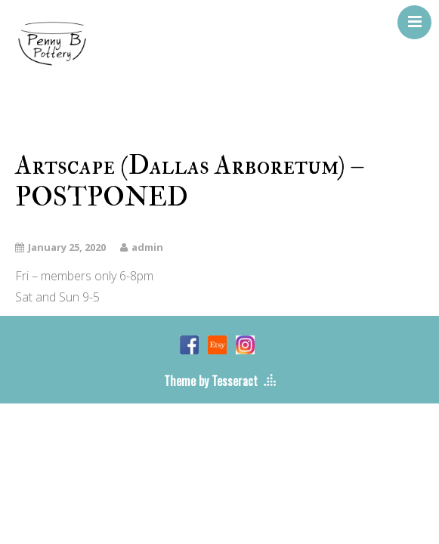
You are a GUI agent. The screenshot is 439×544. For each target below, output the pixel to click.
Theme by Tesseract (211, 381)
